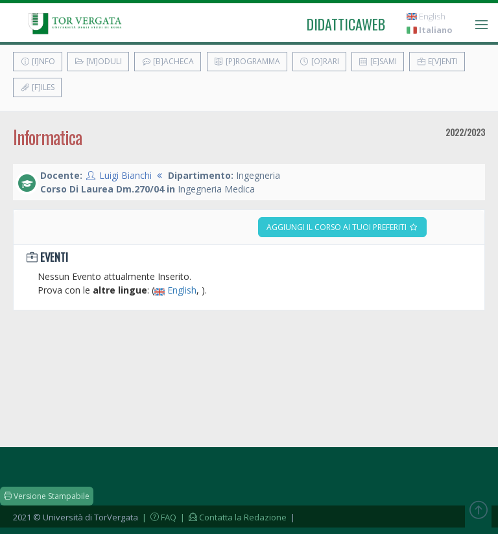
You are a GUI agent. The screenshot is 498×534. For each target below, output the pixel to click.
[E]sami (378, 61)
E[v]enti (437, 61)
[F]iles (37, 87)
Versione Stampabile (46, 496)
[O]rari (319, 61)
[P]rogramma (247, 61)
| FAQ (158, 517)
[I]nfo (37, 61)
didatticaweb (346, 24)
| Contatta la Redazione (232, 517)
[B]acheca (167, 61)
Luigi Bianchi (125, 175)
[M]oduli (98, 61)
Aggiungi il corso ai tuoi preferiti (342, 227)
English (426, 16)
